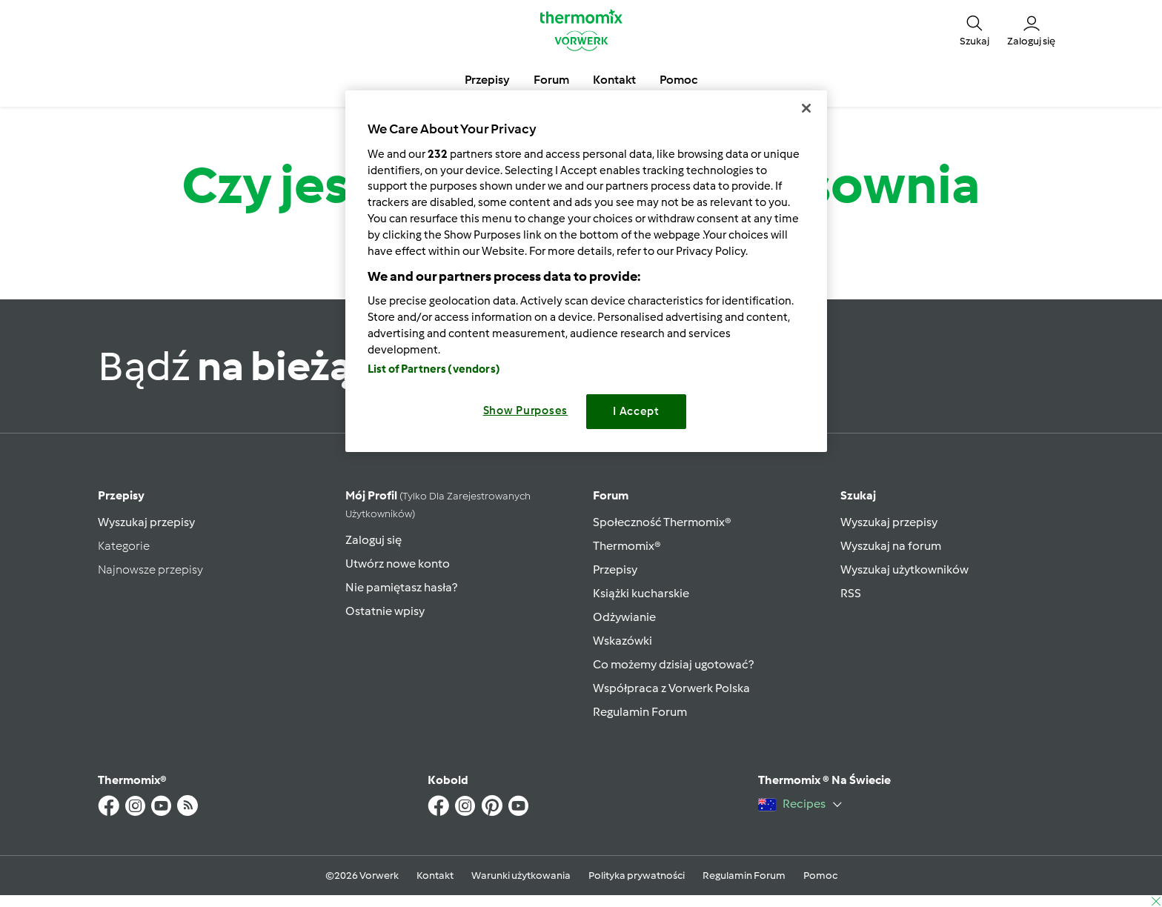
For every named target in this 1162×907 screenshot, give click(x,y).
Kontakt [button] (614, 80)
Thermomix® (627, 546)
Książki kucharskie (641, 593)
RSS (850, 593)
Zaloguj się (373, 540)
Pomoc (820, 875)
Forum (610, 495)
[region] (586, 270)
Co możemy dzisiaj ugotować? (673, 664)
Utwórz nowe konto (397, 564)
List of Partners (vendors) (434, 369)
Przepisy (121, 495)
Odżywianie (624, 617)
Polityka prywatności (636, 875)
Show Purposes (525, 410)
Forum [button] (551, 80)
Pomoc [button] (678, 80)
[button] (974, 30)
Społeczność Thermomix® (662, 522)
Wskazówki (622, 641)
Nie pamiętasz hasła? (401, 587)
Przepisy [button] (487, 80)
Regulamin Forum (640, 712)
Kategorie (124, 546)
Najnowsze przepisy (150, 569)
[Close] (806, 108)
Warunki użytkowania (521, 875)
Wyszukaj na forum (890, 546)
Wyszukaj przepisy (146, 522)
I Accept (636, 411)
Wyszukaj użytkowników (904, 569)
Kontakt (435, 875)
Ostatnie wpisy (385, 611)
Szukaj (858, 495)
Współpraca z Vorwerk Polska (671, 688)
